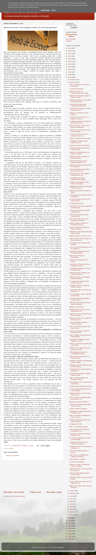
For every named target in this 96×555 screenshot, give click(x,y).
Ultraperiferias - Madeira (72, 35)
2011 (70, 526)
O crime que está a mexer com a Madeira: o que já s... (79, 117)
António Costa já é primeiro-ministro (80, 138)
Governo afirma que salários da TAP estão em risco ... (80, 482)
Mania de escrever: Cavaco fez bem (80, 236)
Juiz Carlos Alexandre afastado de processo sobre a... (79, 299)
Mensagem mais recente (14, 492)
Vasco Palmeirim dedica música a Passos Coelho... (79, 473)
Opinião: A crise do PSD (76, 307)
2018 (70, 69)
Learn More (45, 10)
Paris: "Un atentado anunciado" (78, 426)
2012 (70, 523)
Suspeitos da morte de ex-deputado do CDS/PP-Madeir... (80, 100)
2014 (70, 518)
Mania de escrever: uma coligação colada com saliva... (79, 277)
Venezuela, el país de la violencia (79, 145)
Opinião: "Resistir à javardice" (78, 408)
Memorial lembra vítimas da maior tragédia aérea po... (79, 310)
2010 (70, 528)
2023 (70, 56)
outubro (72, 491)
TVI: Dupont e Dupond (76, 203)
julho (71, 498)
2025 (70, 51)
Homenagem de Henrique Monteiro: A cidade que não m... (80, 412)
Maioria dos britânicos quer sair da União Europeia (79, 148)
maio (71, 504)
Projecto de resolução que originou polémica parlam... (79, 96)
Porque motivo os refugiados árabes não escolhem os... (80, 398)
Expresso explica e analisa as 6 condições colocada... (78, 223)
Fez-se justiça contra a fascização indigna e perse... (79, 211)
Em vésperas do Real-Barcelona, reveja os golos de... (79, 282)
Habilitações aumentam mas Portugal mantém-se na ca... (80, 187)
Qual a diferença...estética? (77, 459)
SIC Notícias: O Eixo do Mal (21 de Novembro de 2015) (79, 265)
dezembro (73, 79)
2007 (70, 536)
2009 (70, 531)
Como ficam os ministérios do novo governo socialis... (79, 130)
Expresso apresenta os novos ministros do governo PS (78, 161)
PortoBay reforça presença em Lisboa (80, 386)
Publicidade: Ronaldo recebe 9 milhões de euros (78, 141)
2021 (70, 61)
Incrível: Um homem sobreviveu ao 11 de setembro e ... (80, 247)
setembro (73, 493)
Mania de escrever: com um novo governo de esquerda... (79, 126)
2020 (70, 64)
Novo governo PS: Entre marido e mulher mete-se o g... (79, 174)
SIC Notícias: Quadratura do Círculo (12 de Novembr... (80, 438)
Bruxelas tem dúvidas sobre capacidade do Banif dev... (78, 105)
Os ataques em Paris (75, 424)
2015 (70, 77)
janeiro (72, 514)
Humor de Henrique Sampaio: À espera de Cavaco (78, 323)
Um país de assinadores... (77, 462)
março (72, 509)
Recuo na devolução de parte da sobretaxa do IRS (79, 331)
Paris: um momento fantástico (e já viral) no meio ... (79, 327)
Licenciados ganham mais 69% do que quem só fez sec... (79, 170)
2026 (70, 48)
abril (71, 506)
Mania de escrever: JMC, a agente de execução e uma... (80, 318)
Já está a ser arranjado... (76, 89)
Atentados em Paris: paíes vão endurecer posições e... (78, 443)
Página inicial (35, 492)
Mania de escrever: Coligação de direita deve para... (79, 157)
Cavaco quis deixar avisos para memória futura (78, 215)
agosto (72, 496)
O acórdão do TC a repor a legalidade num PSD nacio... (80, 206)
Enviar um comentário (12, 455)
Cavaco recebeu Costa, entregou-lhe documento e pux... (80, 239)
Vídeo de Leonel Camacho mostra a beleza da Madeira (80, 303)
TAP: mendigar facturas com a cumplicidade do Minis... (78, 353)
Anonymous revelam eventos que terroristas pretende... (79, 252)
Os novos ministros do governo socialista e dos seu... (78, 134)
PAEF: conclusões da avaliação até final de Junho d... (79, 416)
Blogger (61, 547)
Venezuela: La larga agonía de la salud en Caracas (79, 153)
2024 (70, 53)
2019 (70, 66)
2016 (70, 74)
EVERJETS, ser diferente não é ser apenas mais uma (80, 348)
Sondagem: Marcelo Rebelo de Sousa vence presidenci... (80, 365)
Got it (54, 10)
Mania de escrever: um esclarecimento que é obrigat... (79, 92)
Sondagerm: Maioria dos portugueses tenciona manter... (80, 361)
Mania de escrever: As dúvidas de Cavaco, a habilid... (79, 465)
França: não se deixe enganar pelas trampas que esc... (80, 405)
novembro (73, 82)
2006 (70, 539)
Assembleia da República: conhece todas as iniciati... (79, 374)
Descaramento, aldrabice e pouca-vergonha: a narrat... (79, 340)
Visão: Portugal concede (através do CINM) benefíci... (80, 335)
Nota (11, 448)
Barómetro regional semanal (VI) (79, 401)
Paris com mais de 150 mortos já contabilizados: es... (79, 430)
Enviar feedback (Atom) (18, 496)
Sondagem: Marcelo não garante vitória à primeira (79, 286)
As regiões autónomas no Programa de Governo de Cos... (80, 122)
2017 (70, 72)
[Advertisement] (33, 475)
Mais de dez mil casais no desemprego (77, 256)
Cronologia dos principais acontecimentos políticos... (78, 178)
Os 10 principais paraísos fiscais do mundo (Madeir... (80, 389)
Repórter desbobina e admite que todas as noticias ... (79, 228)
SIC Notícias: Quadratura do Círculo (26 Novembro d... (80, 109)
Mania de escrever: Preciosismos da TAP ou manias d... (80, 314)
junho (71, 501)
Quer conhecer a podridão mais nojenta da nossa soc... (78, 455)
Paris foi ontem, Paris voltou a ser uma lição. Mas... (79, 357)
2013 (70, 520)
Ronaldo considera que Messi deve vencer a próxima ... (79, 420)
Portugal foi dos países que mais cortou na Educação (79, 182)
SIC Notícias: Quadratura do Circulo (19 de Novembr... (80, 269)
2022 (70, 59)
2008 (70, 534)
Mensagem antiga (54, 492)
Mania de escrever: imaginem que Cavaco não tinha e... (79, 273)
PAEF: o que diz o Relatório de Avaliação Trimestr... (78, 378)
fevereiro (72, 512)
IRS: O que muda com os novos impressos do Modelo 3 (78, 219)
